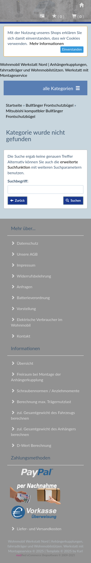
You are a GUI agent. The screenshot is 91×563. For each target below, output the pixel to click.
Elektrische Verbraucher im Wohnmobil (36, 322)
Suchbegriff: (18, 181)
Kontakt (20, 336)
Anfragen (21, 286)
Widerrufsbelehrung (31, 276)
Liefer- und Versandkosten (36, 528)
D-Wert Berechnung (31, 445)
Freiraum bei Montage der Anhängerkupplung (36, 377)
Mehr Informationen (46, 43)
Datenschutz (24, 243)
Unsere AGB (24, 254)
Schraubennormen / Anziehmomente (45, 390)
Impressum (23, 265)
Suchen (73, 200)
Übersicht (22, 363)
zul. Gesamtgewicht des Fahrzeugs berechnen (43, 415)
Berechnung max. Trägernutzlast (41, 401)
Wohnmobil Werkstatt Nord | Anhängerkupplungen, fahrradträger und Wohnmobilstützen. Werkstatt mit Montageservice (44, 70)
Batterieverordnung (30, 297)
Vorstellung (23, 308)
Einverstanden (72, 49)
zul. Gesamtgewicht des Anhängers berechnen (43, 431)
